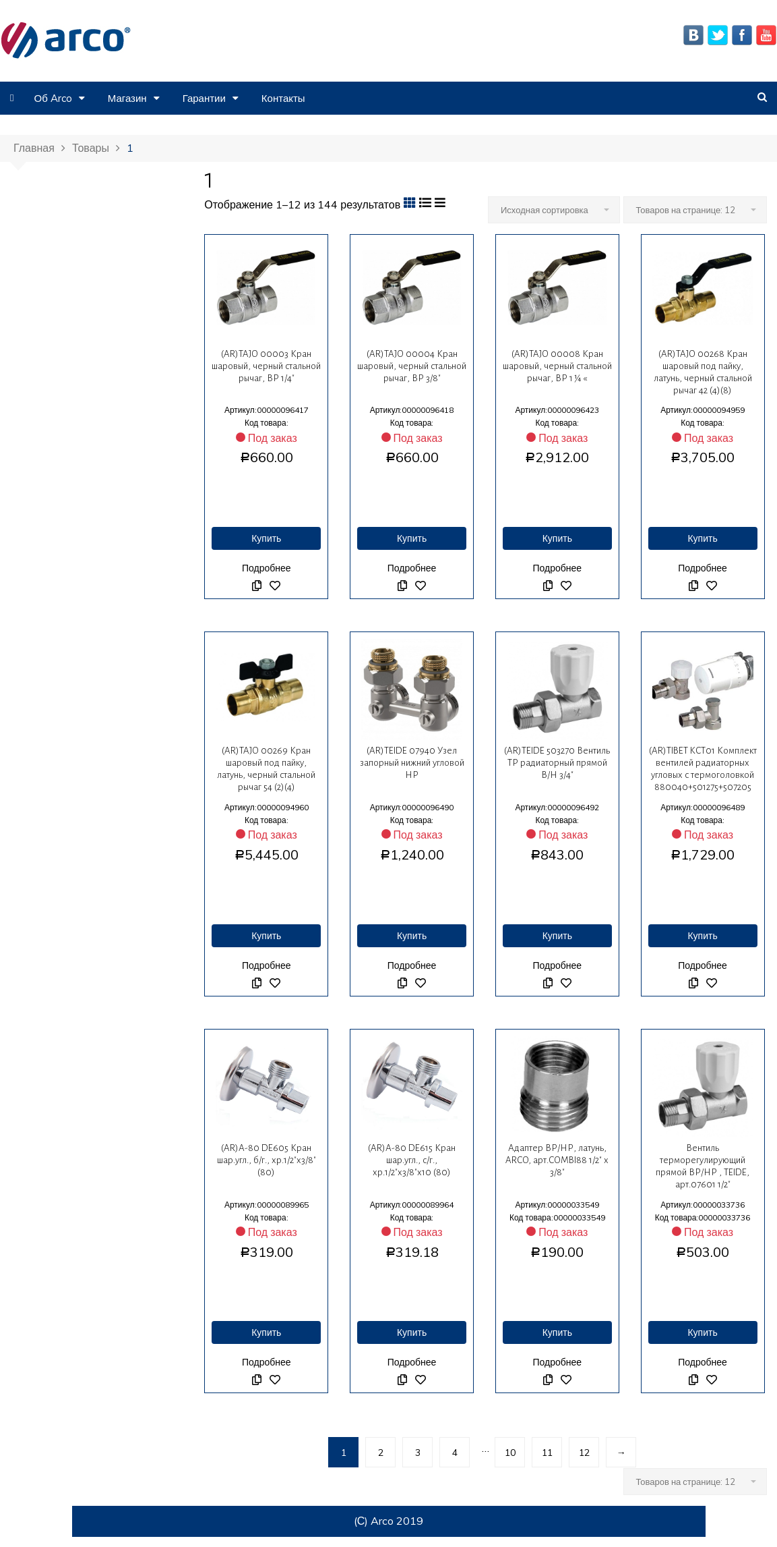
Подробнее (266, 568)
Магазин (127, 98)
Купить (266, 538)
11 (547, 1452)
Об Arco (52, 98)
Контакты (283, 98)
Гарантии (204, 98)
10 (510, 1452)
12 (584, 1452)
